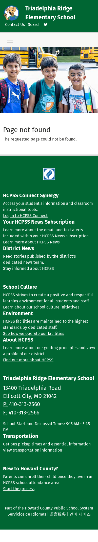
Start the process (18, 488)
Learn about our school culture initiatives (41, 307)
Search (34, 24)
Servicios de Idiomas (27, 514)
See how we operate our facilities (33, 333)
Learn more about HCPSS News (31, 242)
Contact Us (15, 24)
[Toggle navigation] (10, 40)
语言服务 (58, 514)
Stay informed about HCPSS (28, 268)
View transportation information (32, 450)
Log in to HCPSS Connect (25, 215)
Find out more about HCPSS (28, 360)
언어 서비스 (80, 514)
